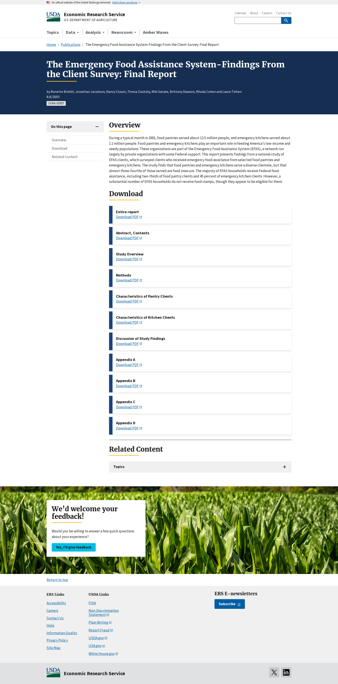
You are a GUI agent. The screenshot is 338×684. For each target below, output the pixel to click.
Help (50, 625)
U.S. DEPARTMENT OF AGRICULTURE (90, 20)
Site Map (53, 647)
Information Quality (62, 633)
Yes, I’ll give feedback (73, 547)
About (254, 13)
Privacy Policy (57, 640)
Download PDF (127, 217)
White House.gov (102, 653)
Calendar (240, 13)
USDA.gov (96, 638)
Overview (59, 140)
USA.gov (95, 645)
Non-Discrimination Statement (104, 612)
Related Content (65, 156)
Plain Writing (98, 622)
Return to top (57, 579)
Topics (53, 32)
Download (59, 148)
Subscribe (227, 604)
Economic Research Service (94, 14)
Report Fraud (99, 630)
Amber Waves (156, 32)
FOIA (92, 603)
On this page (61, 126)
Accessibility (56, 603)
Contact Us (283, 13)
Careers (267, 13)
